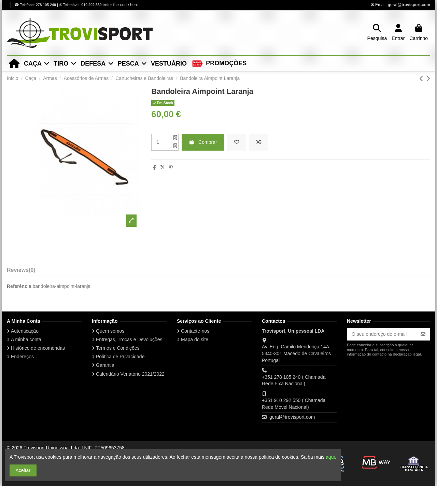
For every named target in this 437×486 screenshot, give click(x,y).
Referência (19, 286)
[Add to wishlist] (236, 142)
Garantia (105, 365)
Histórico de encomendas (38, 348)
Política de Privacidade (120, 356)
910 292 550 (91, 5)
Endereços (22, 356)
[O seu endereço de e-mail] (381, 334)
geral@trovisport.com (409, 4)
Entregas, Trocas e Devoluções (129, 339)
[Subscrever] (423, 334)
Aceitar (23, 470)
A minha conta (26, 339)
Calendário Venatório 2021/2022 (130, 374)
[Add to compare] (258, 142)
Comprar (203, 142)
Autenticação (25, 331)
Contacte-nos (195, 331)
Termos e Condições (118, 348)
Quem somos (110, 331)
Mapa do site (194, 339)
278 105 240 (46, 5)
